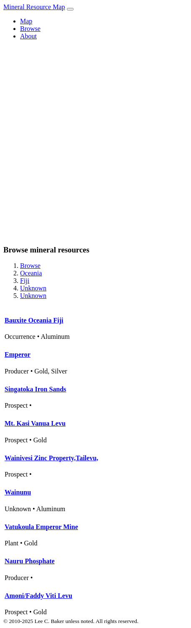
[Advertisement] (95, 142)
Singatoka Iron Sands (35, 389)
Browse (30, 28)
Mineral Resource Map (34, 6)
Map (26, 21)
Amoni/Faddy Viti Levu (38, 595)
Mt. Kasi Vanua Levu (35, 423)
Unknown (33, 288)
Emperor (18, 354)
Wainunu (18, 492)
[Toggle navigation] (70, 9)
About (28, 36)
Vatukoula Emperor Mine (41, 526)
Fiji (24, 280)
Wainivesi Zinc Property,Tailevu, (51, 458)
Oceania (31, 273)
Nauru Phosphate (30, 561)
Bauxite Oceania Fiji (34, 320)
